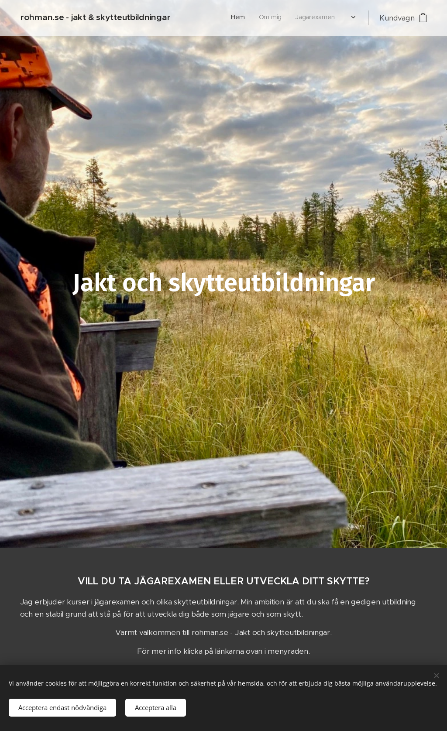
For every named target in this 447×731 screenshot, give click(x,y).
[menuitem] (197, 18)
